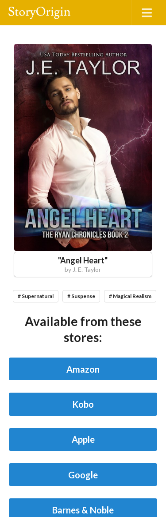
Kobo (83, 404)
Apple (83, 439)
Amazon (83, 369)
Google (83, 474)
